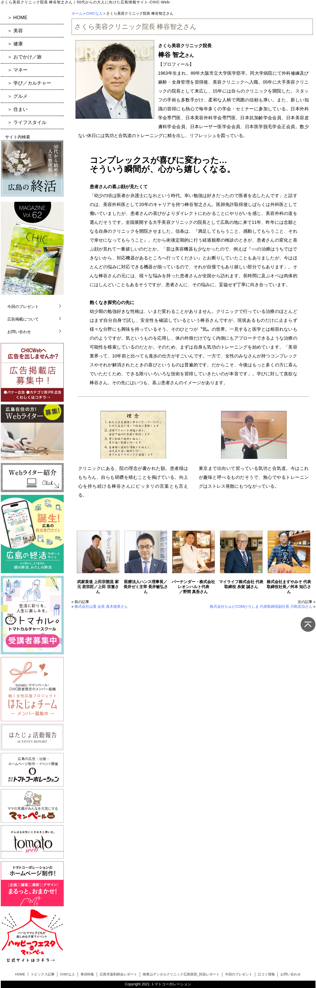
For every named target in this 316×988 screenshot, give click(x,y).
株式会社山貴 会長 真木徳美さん (101, 606)
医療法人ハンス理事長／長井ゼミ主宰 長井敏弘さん (146, 586)
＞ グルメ (17, 96)
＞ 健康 (15, 43)
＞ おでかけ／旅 (24, 56)
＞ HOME (17, 17)
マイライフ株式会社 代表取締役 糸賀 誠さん (241, 584)
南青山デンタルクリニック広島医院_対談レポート (181, 974)
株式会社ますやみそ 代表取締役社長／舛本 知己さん (289, 586)
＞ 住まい (17, 109)
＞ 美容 (15, 30)
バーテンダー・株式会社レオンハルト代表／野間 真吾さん (193, 586)
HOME (20, 974)
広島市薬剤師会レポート (118, 974)
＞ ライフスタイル (26, 122)
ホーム (77, 13)
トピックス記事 (43, 974)
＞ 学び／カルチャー (29, 83)
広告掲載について (23, 319)
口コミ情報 (266, 974)
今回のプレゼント (23, 306)
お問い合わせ (19, 331)
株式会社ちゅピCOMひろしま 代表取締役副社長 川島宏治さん (261, 606)
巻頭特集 (87, 974)
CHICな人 (94, 13)
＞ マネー (17, 70)
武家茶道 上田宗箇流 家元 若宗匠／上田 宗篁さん (98, 586)
